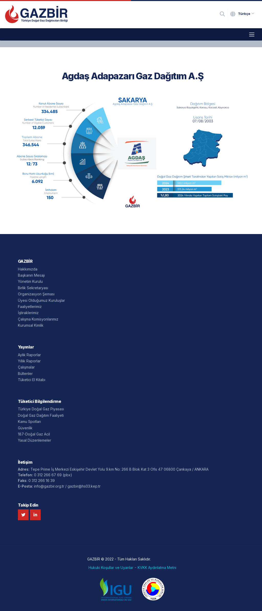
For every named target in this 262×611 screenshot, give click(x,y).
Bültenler (25, 373)
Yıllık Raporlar (29, 361)
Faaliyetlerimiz (30, 306)
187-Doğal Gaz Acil (34, 434)
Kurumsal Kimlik (30, 325)
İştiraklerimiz (28, 313)
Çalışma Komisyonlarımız (38, 319)
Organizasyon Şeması (36, 294)
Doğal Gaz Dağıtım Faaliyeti (41, 415)
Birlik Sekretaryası (33, 288)
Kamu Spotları (29, 421)
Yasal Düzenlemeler (34, 440)
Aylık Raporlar (29, 355)
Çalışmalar (26, 367)
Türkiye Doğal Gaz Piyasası (41, 409)
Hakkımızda (27, 269)
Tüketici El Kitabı (31, 379)
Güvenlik (25, 428)
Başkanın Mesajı (31, 275)
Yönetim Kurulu (30, 281)
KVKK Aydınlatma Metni (157, 568)
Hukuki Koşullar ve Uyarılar (111, 568)
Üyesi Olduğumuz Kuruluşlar (41, 300)
